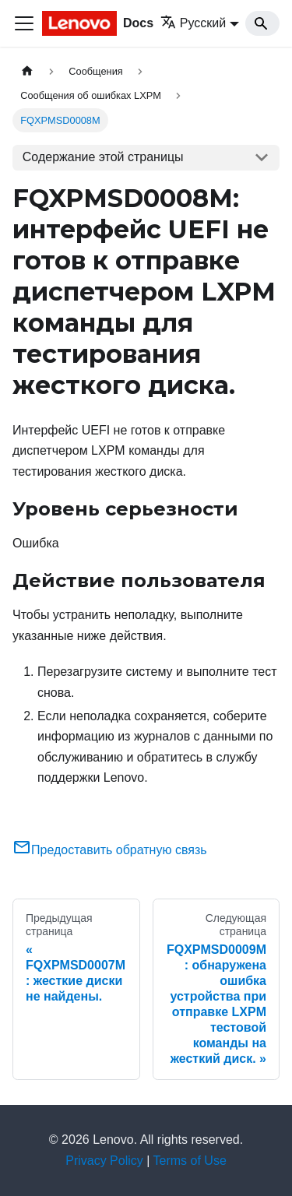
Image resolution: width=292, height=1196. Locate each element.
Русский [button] (193, 23)
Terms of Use (190, 1160)
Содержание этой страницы (103, 157)
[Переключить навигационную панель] (24, 23)
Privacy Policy (104, 1160)
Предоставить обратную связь (109, 850)
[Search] (262, 23)
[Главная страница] (27, 71)
